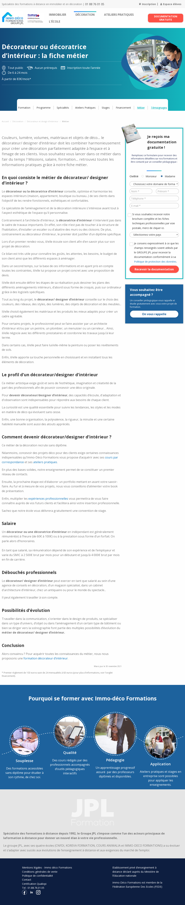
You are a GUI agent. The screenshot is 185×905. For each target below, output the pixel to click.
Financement (123, 107)
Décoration (85, 15)
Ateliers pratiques (119, 15)
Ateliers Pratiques (85, 107)
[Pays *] (154, 234)
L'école (54, 21)
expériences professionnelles (48, 499)
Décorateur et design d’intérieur (42, 121)
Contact (26, 879)
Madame (170, 176)
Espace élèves (170, 4)
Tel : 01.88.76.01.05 (33, 887)
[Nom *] (141, 191)
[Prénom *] (167, 191)
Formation (24, 107)
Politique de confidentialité (37, 875)
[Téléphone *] (154, 198)
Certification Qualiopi (34, 883)
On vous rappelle (154, 314)
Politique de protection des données (155, 261)
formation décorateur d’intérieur (45, 658)
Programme (43, 107)
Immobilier (57, 15)
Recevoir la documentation (154, 269)
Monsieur (151, 176)
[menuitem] (57, 14)
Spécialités (63, 107)
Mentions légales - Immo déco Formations (47, 867)
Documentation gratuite (165, 18)
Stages (106, 107)
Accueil (5, 121)
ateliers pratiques (45, 462)
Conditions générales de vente (39, 871)
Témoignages (159, 107)
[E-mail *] (154, 205)
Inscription (147, 4)
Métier (141, 107)
